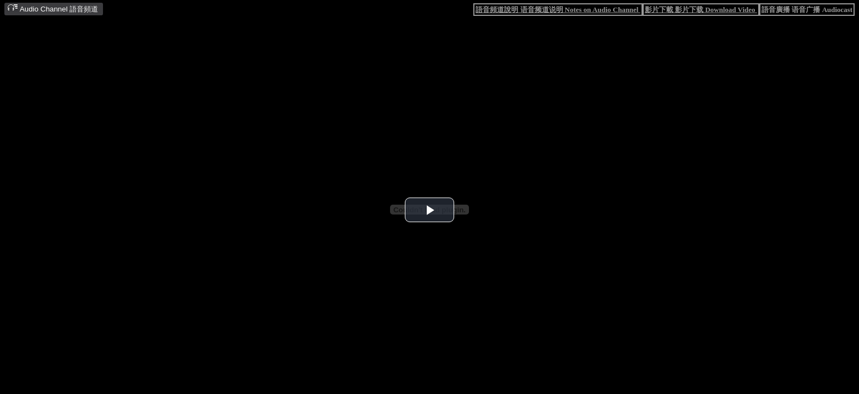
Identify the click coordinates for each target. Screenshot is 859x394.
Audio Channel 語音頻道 (52, 8)
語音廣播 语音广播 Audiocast (806, 9)
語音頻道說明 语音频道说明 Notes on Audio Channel (558, 9)
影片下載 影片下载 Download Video (701, 9)
